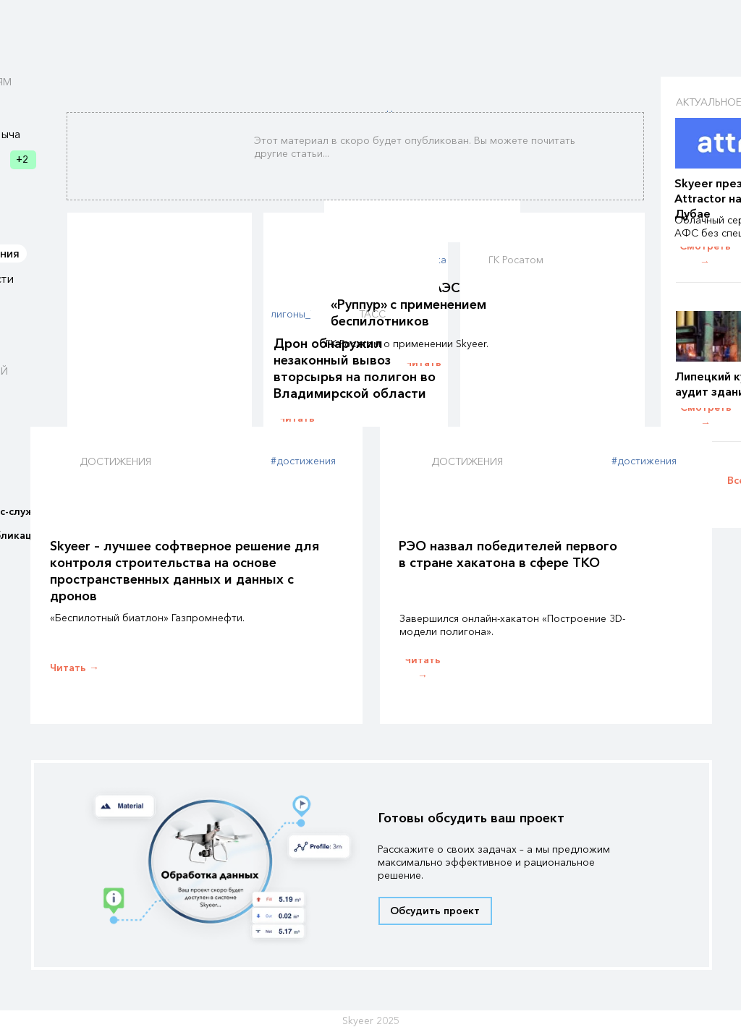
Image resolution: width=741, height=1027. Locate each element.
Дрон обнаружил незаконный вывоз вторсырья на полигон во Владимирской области (355, 368)
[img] (422, 206)
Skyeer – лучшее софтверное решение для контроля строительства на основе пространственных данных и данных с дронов (184, 571)
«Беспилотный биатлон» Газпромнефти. (147, 617)
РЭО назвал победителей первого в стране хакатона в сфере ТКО (508, 554)
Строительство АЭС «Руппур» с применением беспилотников (408, 304)
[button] (435, 911)
